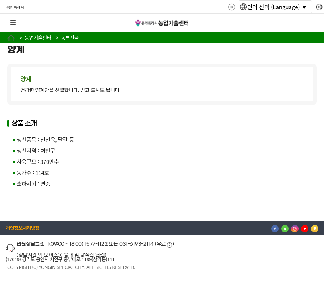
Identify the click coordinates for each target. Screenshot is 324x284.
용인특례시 (15, 7)
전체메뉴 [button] (12, 22)
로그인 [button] (312, 23)
